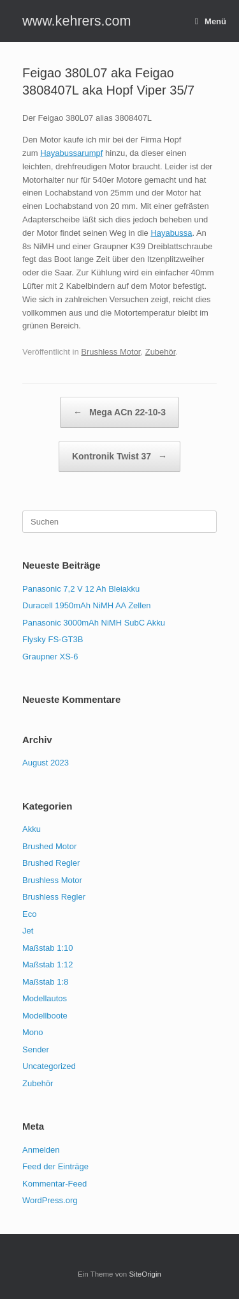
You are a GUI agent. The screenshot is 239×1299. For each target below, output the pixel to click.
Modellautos (44, 998)
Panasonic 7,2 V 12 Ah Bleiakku (81, 589)
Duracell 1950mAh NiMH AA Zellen (86, 605)
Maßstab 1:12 (47, 964)
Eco (29, 914)
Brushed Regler (51, 863)
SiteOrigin (145, 1274)
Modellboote (45, 1015)
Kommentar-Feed (54, 1183)
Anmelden (41, 1150)
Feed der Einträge (55, 1166)
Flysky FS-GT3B (52, 639)
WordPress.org (49, 1200)
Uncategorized (49, 1066)
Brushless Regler (53, 897)
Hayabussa (171, 233)
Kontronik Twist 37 (119, 456)
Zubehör (160, 352)
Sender (35, 1049)
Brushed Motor (49, 846)
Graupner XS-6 (50, 656)
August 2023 (45, 762)
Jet (27, 930)
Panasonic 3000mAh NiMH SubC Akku (93, 622)
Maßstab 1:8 (45, 982)
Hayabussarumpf (71, 153)
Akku (31, 829)
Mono (32, 1032)
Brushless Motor (110, 352)
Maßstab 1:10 (47, 948)
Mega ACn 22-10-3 (119, 412)
